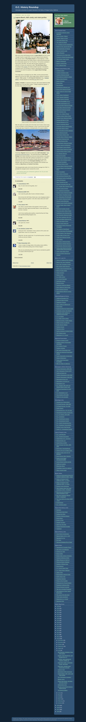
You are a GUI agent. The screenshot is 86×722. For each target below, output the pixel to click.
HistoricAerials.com (61, 440)
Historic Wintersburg (61, 358)
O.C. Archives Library (62, 504)
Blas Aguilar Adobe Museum (63, 266)
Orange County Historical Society (64, 192)
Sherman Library (60, 329)
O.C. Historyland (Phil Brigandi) (64, 197)
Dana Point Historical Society (63, 109)
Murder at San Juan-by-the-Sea (64, 46)
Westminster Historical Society (64, 245)
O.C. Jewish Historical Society (64, 199)
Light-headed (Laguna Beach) (64, 147)
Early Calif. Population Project (64, 264)
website (26, 66)
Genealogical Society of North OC (65, 412)
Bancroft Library (60, 283)
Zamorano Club (60, 601)
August (60, 648)
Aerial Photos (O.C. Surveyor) (64, 438)
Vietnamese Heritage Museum (64, 243)
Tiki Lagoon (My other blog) (63, 595)
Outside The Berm (61, 522)
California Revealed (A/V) (63, 298)
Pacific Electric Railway (62, 324)
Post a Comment (19, 257)
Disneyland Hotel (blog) (62, 512)
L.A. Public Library (61, 277)
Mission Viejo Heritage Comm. (64, 160)
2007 (58, 709)
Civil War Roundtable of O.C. (63, 101)
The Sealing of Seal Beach (63, 229)
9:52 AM (20, 225)
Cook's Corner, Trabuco (62, 36)
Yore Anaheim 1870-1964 (63, 395)
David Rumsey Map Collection (64, 456)
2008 (58, 707)
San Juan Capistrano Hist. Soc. (64, 217)
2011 (58, 636)
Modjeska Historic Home (62, 164)
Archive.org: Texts (61, 551)
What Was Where (61, 466)
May (59, 695)
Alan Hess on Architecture (63, 549)
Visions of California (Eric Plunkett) (65, 260)
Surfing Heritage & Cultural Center (65, 331)
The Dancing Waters (62, 690)
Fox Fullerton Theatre (62, 346)
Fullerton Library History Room (64, 116)
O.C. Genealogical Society (63, 421)
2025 (58, 608)
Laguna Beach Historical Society (64, 143)
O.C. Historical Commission (63, 190)
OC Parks (59, 540)
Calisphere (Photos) (61, 302)
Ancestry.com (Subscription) (63, 402)
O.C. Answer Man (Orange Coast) (65, 186)
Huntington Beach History (63, 128)
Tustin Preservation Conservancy (64, 356)
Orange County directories (63, 486)
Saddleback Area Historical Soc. (64, 213)
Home (32, 262)
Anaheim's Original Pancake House (65, 57)
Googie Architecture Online (63, 558)
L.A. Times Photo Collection (63, 570)
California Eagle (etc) (62, 373)
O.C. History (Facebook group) (64, 194)
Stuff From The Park (61, 524)
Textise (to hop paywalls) (62, 397)
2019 (58, 620)
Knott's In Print (60, 520)
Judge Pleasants (60, 53)
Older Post (49, 262)
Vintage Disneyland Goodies (63, 526)
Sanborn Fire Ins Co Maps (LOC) (64, 450)
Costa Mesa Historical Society (64, 107)
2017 (58, 624)
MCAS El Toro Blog (61, 155)
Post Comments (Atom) (24, 266)
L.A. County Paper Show (62, 568)
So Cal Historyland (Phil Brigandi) (64, 231)
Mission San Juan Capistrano (63, 262)
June (59, 693)
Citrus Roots (59, 306)
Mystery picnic (61, 679)
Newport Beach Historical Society (64, 166)
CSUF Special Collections (63, 97)
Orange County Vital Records (63, 427)
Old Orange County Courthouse (64, 178)
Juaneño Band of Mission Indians (64, 137)
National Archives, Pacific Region (64, 320)
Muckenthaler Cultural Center (63, 574)
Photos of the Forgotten (62, 580)
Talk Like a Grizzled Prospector (64, 589)
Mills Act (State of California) (63, 363)
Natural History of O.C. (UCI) (63, 536)
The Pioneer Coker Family (63, 59)
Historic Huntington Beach (63, 124)
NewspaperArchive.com (62, 379)
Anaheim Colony (60, 70)
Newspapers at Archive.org (63, 381)
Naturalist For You (61, 538)
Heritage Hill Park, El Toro (63, 120)
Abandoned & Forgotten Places (64, 547)
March (59, 699)
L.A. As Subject (60, 316)
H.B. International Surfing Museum (65, 130)
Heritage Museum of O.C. (63, 122)
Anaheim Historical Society (63, 75)
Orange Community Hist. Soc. (64, 184)
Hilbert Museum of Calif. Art (63, 560)
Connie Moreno (22, 183)
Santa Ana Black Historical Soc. (64, 219)
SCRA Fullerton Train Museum (64, 233)
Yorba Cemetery (60, 272)
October (60, 644)
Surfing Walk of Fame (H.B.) (63, 235)
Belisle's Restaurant (61, 61)
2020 (58, 618)
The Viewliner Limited (23, 228)
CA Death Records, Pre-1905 (63, 406)
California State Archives (62, 300)
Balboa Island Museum (62, 79)
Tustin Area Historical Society (63, 237)
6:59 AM (20, 188)
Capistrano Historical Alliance (63, 285)
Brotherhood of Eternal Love (63, 87)
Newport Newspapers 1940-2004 (64, 377)
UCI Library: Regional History (63, 241)
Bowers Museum (60, 81)
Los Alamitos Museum (62, 153)
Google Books (60, 502)
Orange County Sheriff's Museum (64, 203)
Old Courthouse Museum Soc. (64, 176)
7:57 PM (20, 254)
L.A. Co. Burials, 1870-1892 (63, 414)
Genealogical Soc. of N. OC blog (64, 410)
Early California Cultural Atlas (63, 287)
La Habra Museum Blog (62, 141)
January (60, 703)
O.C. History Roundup (27, 7)
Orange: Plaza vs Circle (62, 38)
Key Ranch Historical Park (63, 139)
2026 (58, 606)
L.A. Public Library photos (63, 318)
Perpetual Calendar (61, 578)
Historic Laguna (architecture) (63, 145)
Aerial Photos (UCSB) (62, 443)
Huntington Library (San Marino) (64, 310)
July (59, 650)
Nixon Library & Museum (62, 174)
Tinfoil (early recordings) (62, 597)
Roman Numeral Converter (63, 587)
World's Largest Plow (62, 63)
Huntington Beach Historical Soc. (64, 126)
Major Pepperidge (22, 243)
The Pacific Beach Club (62, 40)
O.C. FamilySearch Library (63, 419)
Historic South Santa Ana (62, 223)
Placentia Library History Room (64, 211)
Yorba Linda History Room (63, 251)
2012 (58, 634)
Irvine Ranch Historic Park (63, 134)
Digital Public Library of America (64, 555)
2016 (58, 626)
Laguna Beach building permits (64, 462)
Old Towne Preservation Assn (63, 350)
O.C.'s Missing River (61, 65)
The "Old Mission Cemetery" (64, 677)
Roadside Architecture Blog (63, 585)
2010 (58, 638)
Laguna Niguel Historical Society (64, 149)
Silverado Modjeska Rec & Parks (64, 542)
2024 (58, 610)
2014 (58, 630)
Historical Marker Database (63, 562)
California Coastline (61, 464)
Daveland (59, 510)
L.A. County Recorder (62, 279)
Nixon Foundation (61, 171)
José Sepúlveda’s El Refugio (63, 48)
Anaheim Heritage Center (63, 72)
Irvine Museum (60, 566)
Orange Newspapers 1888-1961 (64, 369)
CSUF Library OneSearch (63, 95)
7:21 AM (20, 201)
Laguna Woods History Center (64, 151)
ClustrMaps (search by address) (64, 468)
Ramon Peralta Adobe (62, 270)
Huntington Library (61, 281)
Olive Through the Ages (62, 182)
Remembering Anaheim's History (64, 77)
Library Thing (60, 572)
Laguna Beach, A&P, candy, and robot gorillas (31, 17)
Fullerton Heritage (61, 348)
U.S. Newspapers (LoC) (62, 392)
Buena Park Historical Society (64, 89)
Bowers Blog (60, 83)
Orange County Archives (62, 188)
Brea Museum (60, 85)
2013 (58, 632)
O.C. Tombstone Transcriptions (64, 425)
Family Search (60, 408)
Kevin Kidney (60, 518)
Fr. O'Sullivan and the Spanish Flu (65, 44)
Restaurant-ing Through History (64, 583)
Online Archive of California (63, 322)
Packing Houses (60, 327)
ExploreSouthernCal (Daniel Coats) (65, 308)
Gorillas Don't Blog (61, 514)
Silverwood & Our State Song (63, 55)
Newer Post (15, 262)
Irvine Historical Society (62, 132)
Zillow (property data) (62, 470)
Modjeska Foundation (62, 162)
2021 (58, 616)
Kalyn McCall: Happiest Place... (64, 157)
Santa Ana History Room (62, 221)
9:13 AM (20, 217)
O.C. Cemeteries (60, 416)
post (35, 79)
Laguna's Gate (61, 669)
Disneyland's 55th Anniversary (65, 671)
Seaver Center (60, 275)
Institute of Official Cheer (62, 564)
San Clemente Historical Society (64, 215)
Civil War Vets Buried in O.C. (63, 103)
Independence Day (62, 684)
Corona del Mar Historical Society (64, 105)
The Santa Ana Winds (62, 42)
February (60, 701)
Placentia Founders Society (63, 208)
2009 (58, 705)
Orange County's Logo (62, 51)
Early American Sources (62, 289)
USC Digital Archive (61, 333)
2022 (58, 614)
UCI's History (60, 239)
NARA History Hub (61, 576)
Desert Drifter (60, 553)
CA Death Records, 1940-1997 (64, 404)
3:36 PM (20, 240)
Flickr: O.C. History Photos (63, 114)
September (61, 646)
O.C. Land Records (61, 434)
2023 (58, 612)
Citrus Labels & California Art (63, 304)
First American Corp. (61, 111)
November (60, 642)
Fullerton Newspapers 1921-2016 (64, 375)
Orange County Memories (63, 201)
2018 (58, 622)
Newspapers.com (61, 383)
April (59, 697)
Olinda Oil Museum (61, 180)
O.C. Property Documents (63, 436)
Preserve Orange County (62, 340)
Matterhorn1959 (22, 191)
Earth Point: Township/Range (63, 448)
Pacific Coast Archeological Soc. (64, 268)
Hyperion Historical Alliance (63, 516)
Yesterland (59, 528)
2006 (58, 711)
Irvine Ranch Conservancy (63, 534)
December (60, 640)
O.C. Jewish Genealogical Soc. (64, 423)
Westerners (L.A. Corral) (62, 335)
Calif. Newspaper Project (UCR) (64, 371)
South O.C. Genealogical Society (64, 429)
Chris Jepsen (21, 204)
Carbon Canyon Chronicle (63, 99)
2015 (58, 628)
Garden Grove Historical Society (64, 118)
